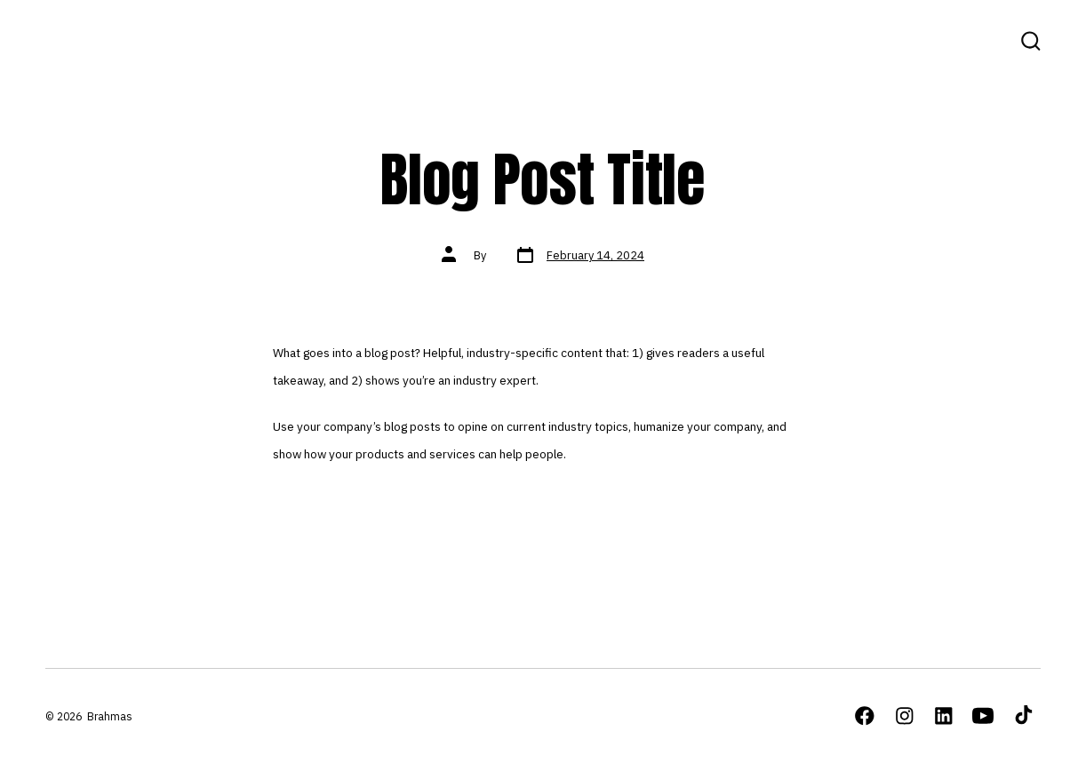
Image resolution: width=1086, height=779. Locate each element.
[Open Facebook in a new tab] (864, 716)
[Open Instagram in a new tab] (904, 716)
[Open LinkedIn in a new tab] (943, 716)
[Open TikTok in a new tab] (1022, 716)
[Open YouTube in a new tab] (983, 716)
